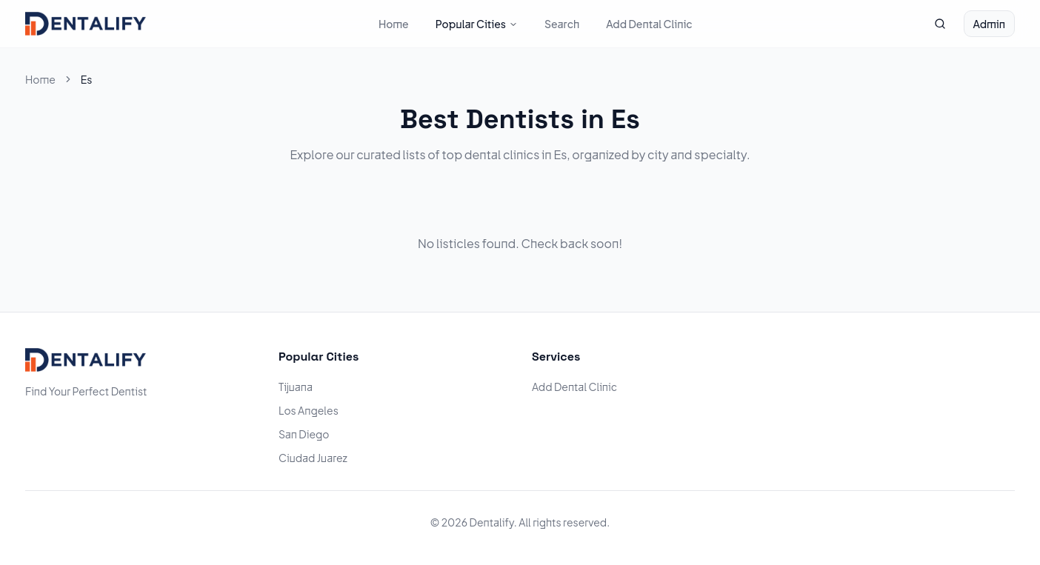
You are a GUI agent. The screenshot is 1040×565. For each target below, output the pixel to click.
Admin (989, 23)
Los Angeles (309, 410)
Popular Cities (477, 23)
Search (561, 23)
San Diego (304, 434)
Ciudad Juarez (313, 457)
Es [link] (87, 79)
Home (394, 23)
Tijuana (296, 386)
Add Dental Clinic (649, 23)
